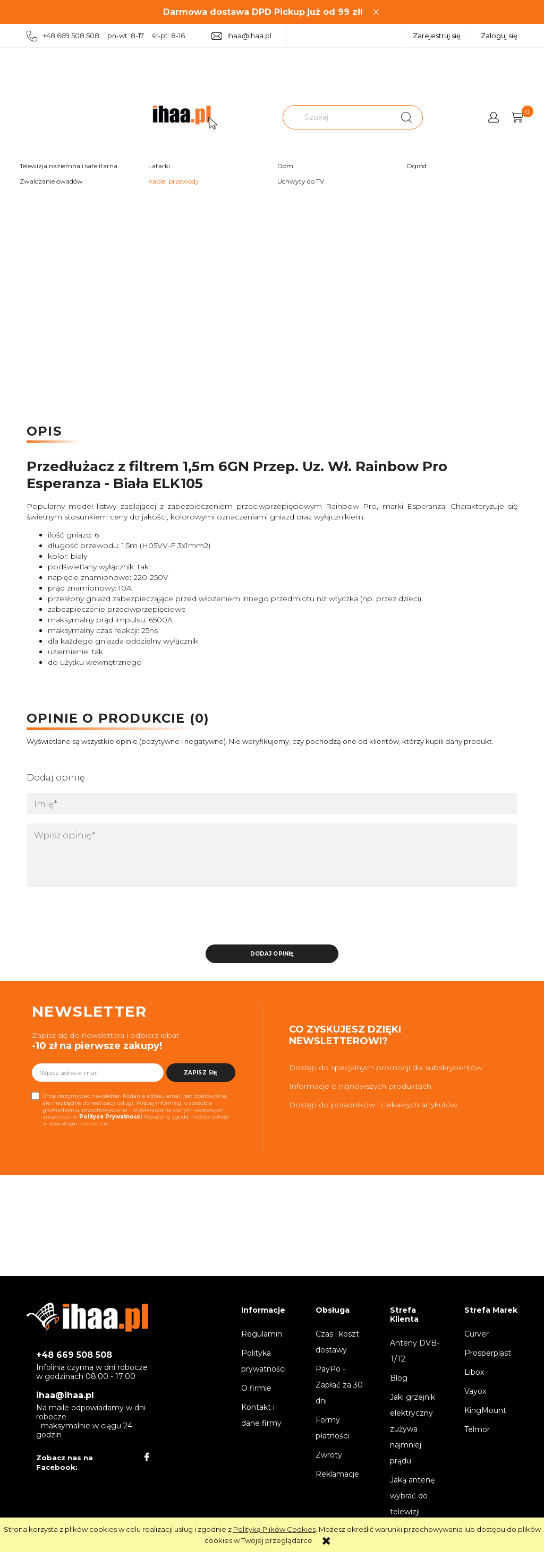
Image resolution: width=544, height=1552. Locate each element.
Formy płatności (332, 1428)
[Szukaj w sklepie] (337, 117)
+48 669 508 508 (74, 1355)
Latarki (159, 166)
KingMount (485, 1410)
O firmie (256, 1388)
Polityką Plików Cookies (274, 1529)
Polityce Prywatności (110, 1116)
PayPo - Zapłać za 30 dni (339, 1385)
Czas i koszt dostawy (337, 1342)
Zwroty (329, 1455)
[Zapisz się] (200, 1072)
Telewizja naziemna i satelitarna (68, 166)
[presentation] (101, 919)
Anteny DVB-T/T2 (414, 1351)
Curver (476, 1334)
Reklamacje (337, 1474)
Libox (474, 1372)
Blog (398, 1378)
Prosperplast (487, 1353)
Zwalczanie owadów (51, 181)
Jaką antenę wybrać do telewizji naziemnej (412, 1503)
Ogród (416, 166)
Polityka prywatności (263, 1361)
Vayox (475, 1391)
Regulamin (261, 1334)
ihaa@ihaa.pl (241, 35)
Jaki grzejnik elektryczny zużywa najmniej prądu (412, 1429)
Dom (285, 166)
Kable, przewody (173, 181)
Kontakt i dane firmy (261, 1415)
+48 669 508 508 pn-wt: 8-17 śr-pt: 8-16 (106, 36)
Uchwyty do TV (300, 181)
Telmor (477, 1429)
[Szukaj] (406, 117)
